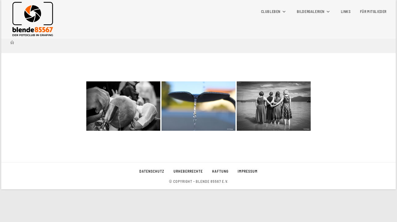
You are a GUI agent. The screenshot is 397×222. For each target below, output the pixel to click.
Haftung (220, 204)
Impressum (248, 204)
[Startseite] (12, 42)
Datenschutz (151, 204)
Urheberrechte (188, 204)
